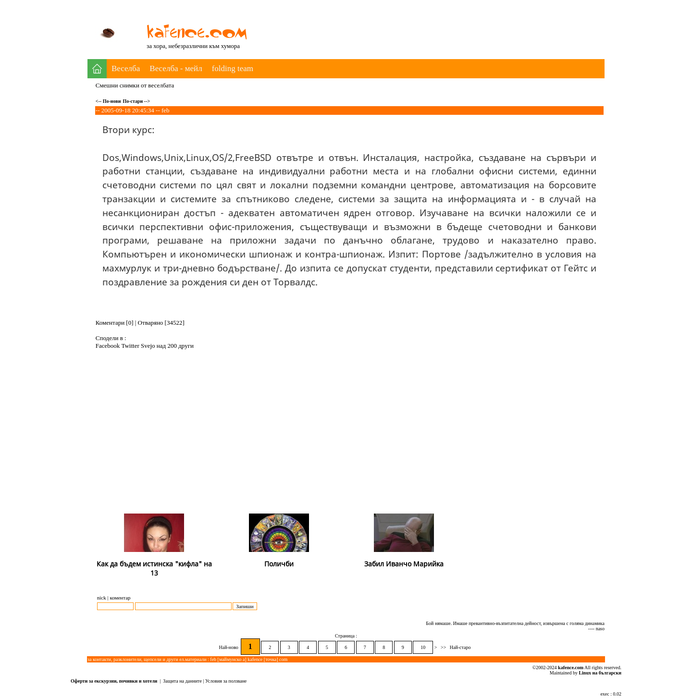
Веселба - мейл (175, 68)
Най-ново (229, 647)
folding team (232, 68)
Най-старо (460, 647)
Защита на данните (182, 681)
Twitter (131, 345)
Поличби (279, 563)
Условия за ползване (226, 681)
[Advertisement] (430, 23)
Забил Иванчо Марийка (404, 563)
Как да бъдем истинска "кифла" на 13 (154, 568)
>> (443, 647)
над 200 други (175, 345)
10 (422, 647)
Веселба (125, 68)
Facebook (109, 345)
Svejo (149, 345)
